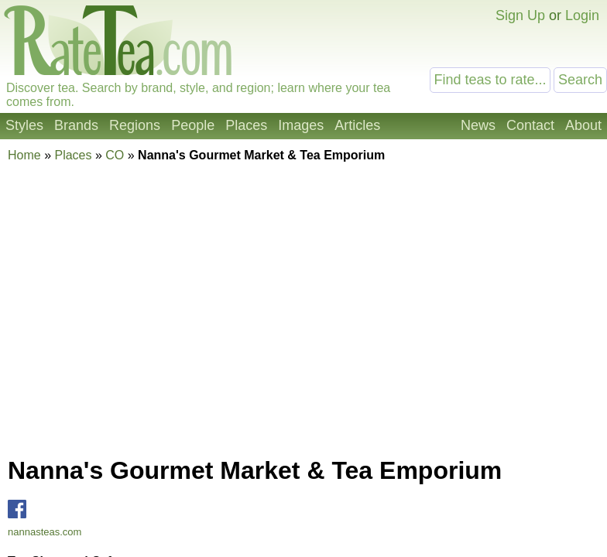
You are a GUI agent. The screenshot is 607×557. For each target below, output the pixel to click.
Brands (76, 125)
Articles (357, 125)
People (192, 125)
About (583, 125)
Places (246, 125)
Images (301, 125)
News (478, 125)
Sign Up (520, 15)
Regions (134, 125)
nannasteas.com (44, 532)
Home (24, 155)
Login (582, 15)
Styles (24, 125)
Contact (530, 125)
